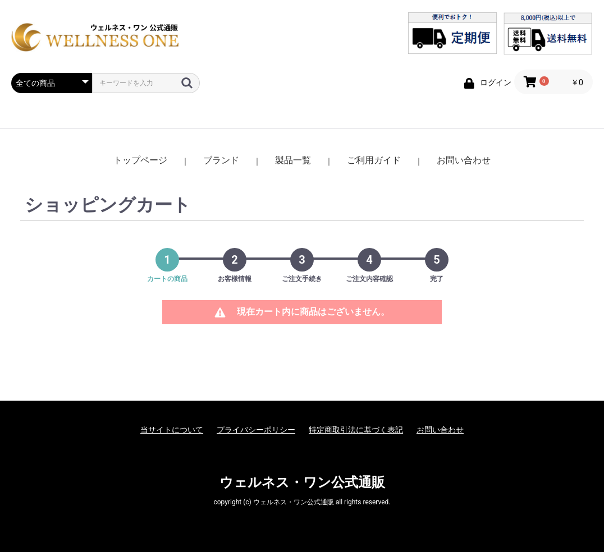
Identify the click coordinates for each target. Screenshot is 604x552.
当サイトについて (171, 429)
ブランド (221, 160)
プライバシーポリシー (256, 429)
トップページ (140, 160)
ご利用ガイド (374, 160)
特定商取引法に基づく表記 (356, 429)
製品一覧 (293, 160)
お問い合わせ (464, 160)
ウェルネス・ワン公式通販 (302, 482)
